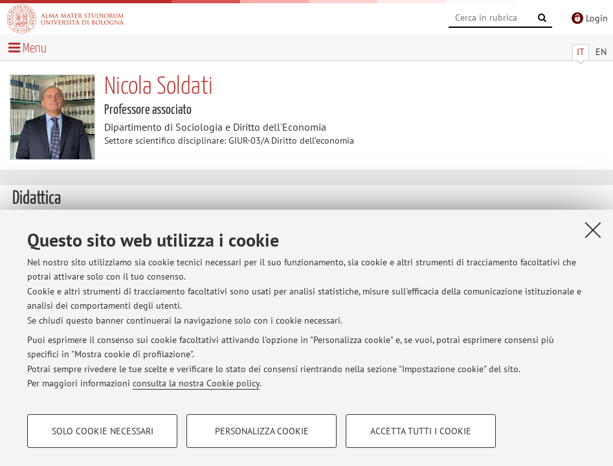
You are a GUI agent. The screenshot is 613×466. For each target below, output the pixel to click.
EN (601, 52)
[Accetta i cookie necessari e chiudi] (593, 229)
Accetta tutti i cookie (420, 431)
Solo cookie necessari (102, 431)
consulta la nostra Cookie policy (196, 383)
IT (581, 52)
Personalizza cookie (262, 431)
